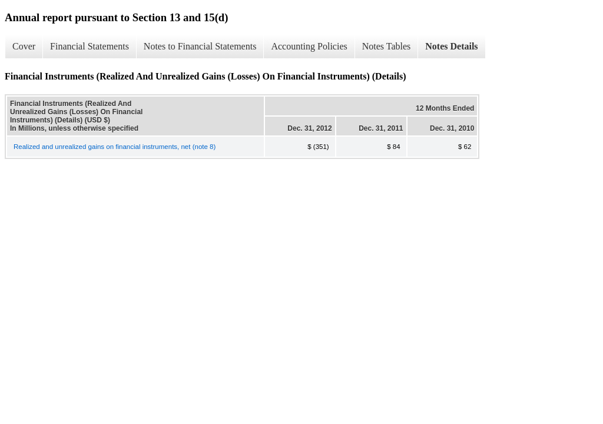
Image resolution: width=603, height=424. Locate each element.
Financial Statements (89, 46)
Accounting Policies (309, 46)
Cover (23, 46)
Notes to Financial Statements (200, 46)
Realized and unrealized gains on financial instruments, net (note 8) (115, 146)
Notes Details (451, 46)
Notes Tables (386, 46)
